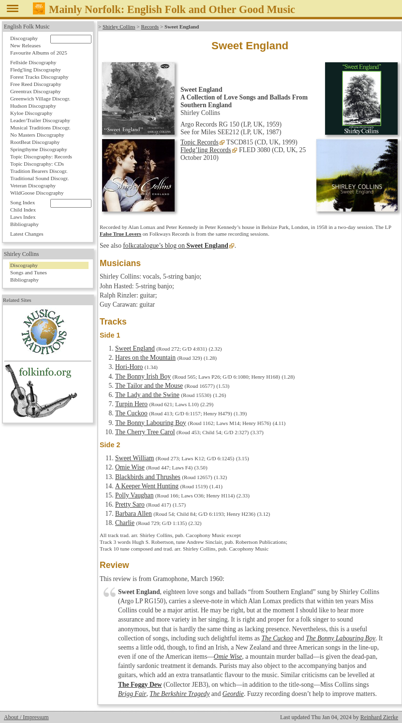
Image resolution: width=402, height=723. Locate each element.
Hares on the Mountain (145, 357)
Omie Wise (130, 467)
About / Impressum (26, 717)
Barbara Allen (133, 513)
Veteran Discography (33, 185)
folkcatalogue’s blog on (175, 245)
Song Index (22, 202)
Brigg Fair (132, 693)
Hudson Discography (33, 106)
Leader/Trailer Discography (40, 120)
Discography (24, 38)
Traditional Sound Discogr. (39, 178)
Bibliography (24, 224)
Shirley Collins (119, 26)
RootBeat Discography (35, 142)
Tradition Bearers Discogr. (39, 171)
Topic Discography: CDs (37, 164)
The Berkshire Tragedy (179, 693)
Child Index (23, 210)
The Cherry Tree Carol (145, 432)
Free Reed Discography (35, 84)
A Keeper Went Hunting (147, 486)
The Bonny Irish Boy (143, 376)
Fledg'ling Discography (35, 69)
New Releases (25, 45)
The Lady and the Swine (147, 394)
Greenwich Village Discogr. (40, 98)
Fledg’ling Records (205, 150)
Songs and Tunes (28, 272)
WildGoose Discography (36, 193)
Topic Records (199, 142)
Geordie (233, 693)
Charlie (124, 522)
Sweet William (134, 458)
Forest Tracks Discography (39, 77)
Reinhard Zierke (379, 717)
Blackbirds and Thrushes (147, 477)
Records (150, 26)
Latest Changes (27, 234)
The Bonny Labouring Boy (150, 422)
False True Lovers (120, 234)
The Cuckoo (131, 413)
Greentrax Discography (35, 91)
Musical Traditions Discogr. (40, 127)
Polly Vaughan (134, 495)
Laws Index (23, 217)
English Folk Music (27, 26)
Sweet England (135, 348)
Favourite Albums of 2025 (38, 53)
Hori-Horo (129, 366)
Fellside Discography (33, 62)
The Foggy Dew (140, 684)
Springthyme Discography (38, 149)
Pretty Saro (130, 504)
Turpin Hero (131, 404)
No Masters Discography (37, 135)
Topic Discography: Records (41, 156)
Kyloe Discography (31, 113)
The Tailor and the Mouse (149, 385)
